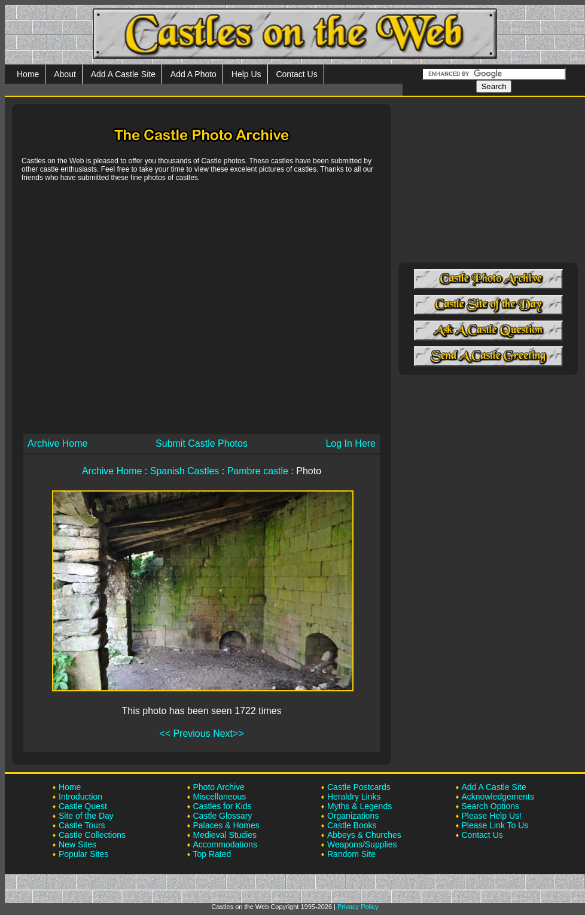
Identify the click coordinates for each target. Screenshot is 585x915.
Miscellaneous (219, 796)
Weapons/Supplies (362, 844)
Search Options (491, 806)
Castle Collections (92, 835)
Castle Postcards (359, 787)
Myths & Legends (359, 806)
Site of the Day (86, 816)
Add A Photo (193, 74)
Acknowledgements (498, 796)
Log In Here (350, 443)
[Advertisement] (112, 307)
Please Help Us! (492, 816)
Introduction (80, 796)
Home (28, 74)
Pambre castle (257, 471)
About (65, 74)
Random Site (351, 854)
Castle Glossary (222, 816)
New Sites (77, 844)
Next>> (228, 733)
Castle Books (351, 825)
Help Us (246, 74)
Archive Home (57, 443)
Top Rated (212, 854)
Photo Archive (219, 787)
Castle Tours (82, 825)
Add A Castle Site (123, 74)
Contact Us (296, 74)
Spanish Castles (185, 471)
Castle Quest (83, 806)
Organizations (353, 816)
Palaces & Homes (226, 825)
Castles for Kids (222, 806)
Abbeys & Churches (364, 835)
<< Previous (184, 733)
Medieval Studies (225, 835)
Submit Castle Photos (202, 443)
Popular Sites (83, 854)
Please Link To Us (495, 825)
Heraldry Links (353, 796)
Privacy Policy (357, 906)
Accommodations (225, 844)
